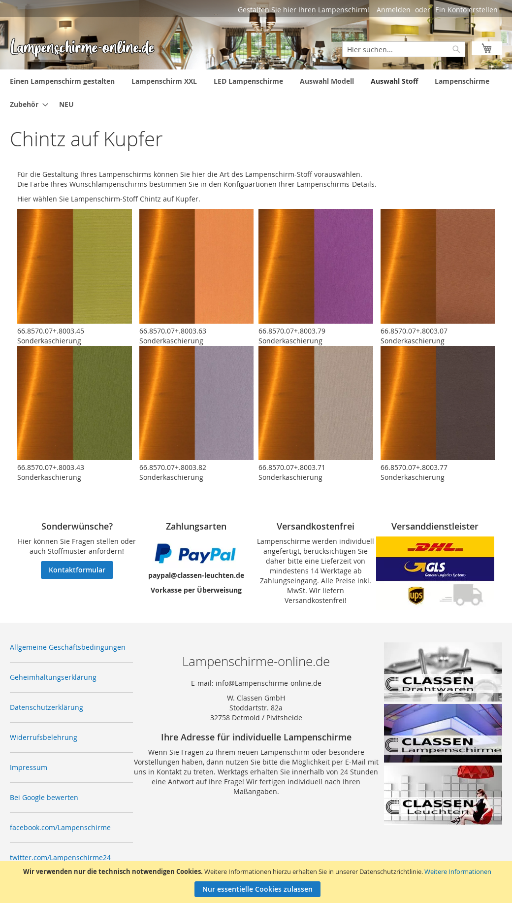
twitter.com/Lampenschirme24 (60, 857)
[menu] (256, 92)
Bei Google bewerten (44, 797)
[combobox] (403, 49)
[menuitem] (62, 81)
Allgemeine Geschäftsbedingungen (68, 647)
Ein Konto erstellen (466, 9)
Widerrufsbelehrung (43, 737)
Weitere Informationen (457, 871)
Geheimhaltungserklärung (53, 677)
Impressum (28, 767)
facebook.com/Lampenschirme (60, 827)
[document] (257, 882)
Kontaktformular (77, 569)
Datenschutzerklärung (46, 707)
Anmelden (394, 9)
